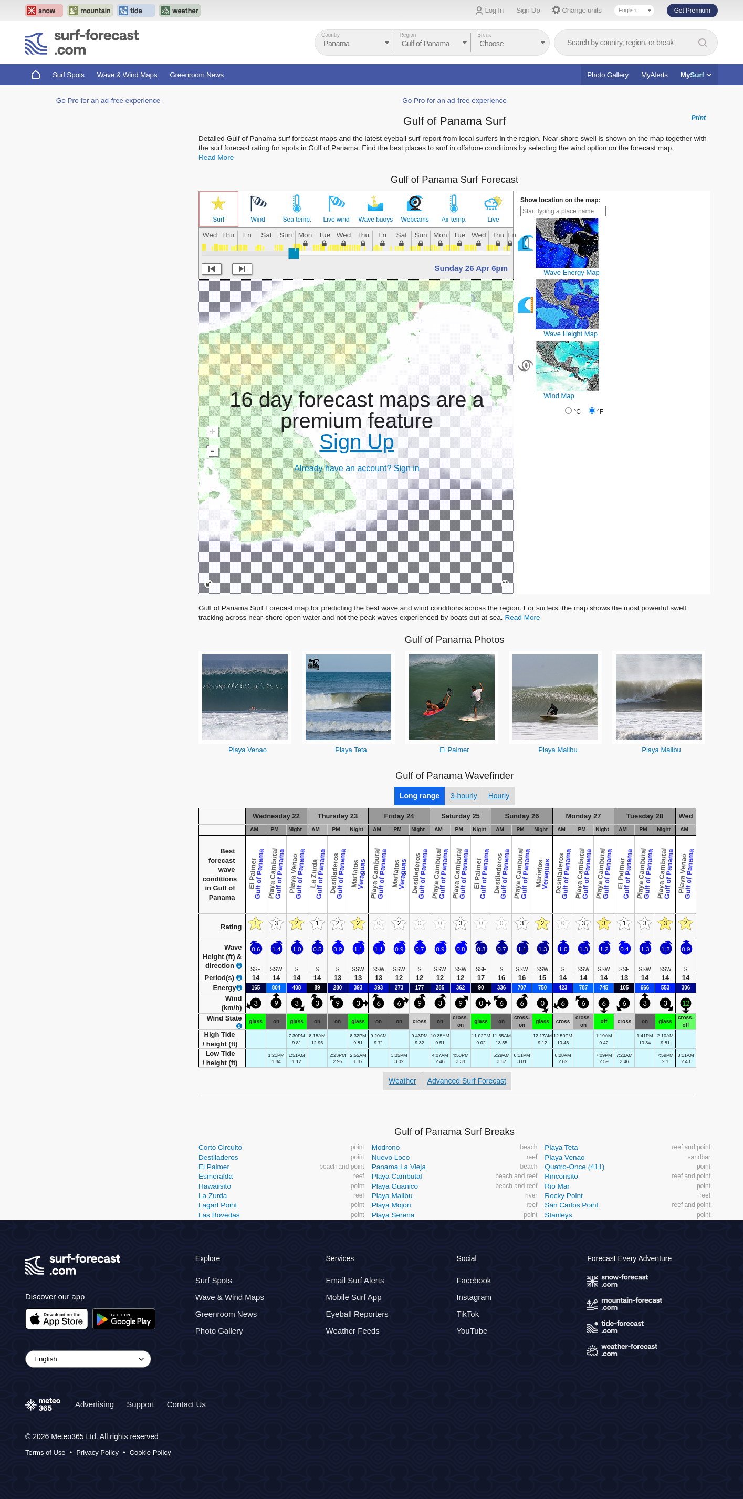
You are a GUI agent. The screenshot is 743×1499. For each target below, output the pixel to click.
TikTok (467, 1313)
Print (699, 117)
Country (330, 35)
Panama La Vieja (399, 1167)
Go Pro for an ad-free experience (108, 101)
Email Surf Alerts (355, 1280)
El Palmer (454, 750)
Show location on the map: (560, 200)
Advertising (94, 1404)
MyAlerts (654, 75)
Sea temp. (297, 219)
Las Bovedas (219, 1215)
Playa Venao (247, 750)
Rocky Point (564, 1196)
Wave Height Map (570, 334)
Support (140, 1404)
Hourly (498, 796)
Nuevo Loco (391, 1157)
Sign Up (528, 10)
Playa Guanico (395, 1186)
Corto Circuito (220, 1147)
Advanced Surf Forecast (466, 1081)
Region (408, 35)
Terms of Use (45, 1452)
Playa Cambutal (397, 1176)
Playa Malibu (557, 750)
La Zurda (212, 1196)
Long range (419, 796)
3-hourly (464, 796)
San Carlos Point (571, 1205)
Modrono (386, 1147)
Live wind (336, 219)
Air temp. (454, 219)
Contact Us (186, 1404)
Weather (402, 1081)
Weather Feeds (353, 1330)
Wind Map (558, 396)
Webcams (415, 219)
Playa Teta (351, 750)
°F (600, 411)
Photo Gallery (608, 75)
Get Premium (692, 10)
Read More (216, 157)
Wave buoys (376, 219)
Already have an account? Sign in (356, 468)
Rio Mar (557, 1186)
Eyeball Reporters (357, 1313)
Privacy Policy (97, 1452)
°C (576, 411)
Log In (494, 10)
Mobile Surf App (354, 1297)
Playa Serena (393, 1215)
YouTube (471, 1330)
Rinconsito (561, 1176)
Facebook (473, 1280)
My (696, 74)
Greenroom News (197, 75)
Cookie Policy (150, 1452)
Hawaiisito (214, 1186)
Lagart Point (217, 1205)
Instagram (473, 1297)
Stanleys (558, 1215)
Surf (218, 219)
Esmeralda (215, 1176)
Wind (257, 219)
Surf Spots (69, 75)
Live (493, 219)
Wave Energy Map (571, 272)
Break (484, 35)
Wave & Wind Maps (127, 75)
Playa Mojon (391, 1205)
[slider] (293, 253)
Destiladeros (218, 1157)
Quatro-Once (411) (574, 1167)
